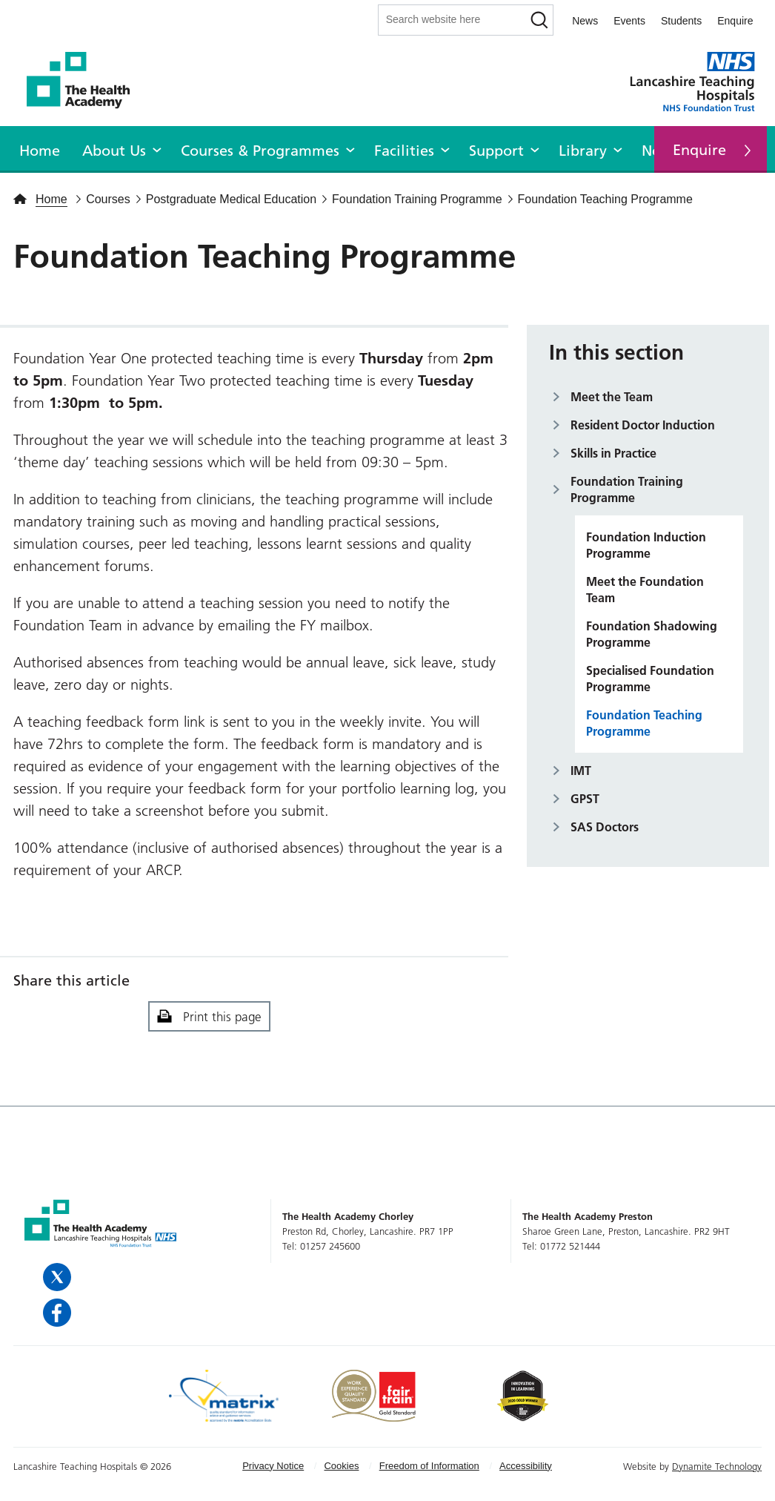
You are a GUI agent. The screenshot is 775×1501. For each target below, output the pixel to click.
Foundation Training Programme (627, 489)
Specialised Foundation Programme (650, 678)
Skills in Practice (613, 453)
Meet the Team (612, 396)
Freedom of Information (429, 1465)
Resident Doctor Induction (643, 425)
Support (496, 150)
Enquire (735, 21)
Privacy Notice (273, 1465)
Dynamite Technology (717, 1466)
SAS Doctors (605, 826)
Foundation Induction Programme (646, 545)
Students (681, 21)
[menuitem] (39, 148)
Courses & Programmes (260, 150)
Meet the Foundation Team (645, 589)
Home (39, 150)
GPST (585, 798)
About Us (114, 150)
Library (583, 150)
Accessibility (525, 1465)
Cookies (341, 1465)
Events (629, 21)
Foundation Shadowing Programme (651, 634)
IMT (581, 770)
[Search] (539, 20)
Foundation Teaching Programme (644, 723)
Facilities (404, 150)
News (585, 21)
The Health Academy (86, 80)
